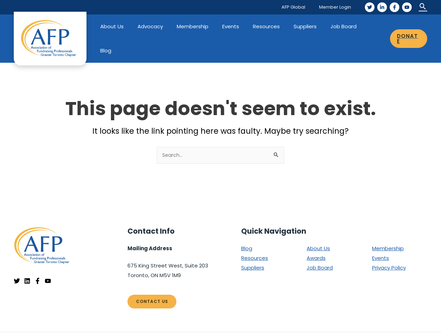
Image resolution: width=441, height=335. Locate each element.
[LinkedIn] (382, 7)
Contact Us (152, 277)
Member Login (337, 7)
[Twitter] (370, 7)
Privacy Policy (389, 243)
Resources (272, 26)
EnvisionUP (414, 321)
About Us (132, 26)
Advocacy (167, 26)
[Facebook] (394, 7)
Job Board (343, 26)
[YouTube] (407, 7)
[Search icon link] (423, 7)
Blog (371, 26)
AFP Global (300, 7)
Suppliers (307, 26)
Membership (206, 26)
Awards (316, 234)
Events (240, 26)
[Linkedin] (27, 257)
